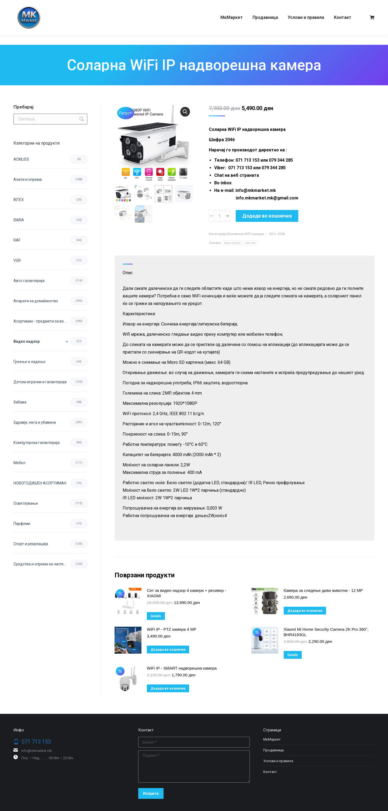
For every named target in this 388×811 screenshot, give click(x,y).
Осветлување (25, 503)
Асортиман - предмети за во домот (42, 321)
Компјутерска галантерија (36, 442)
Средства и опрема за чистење (41, 564)
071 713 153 (34, 5)
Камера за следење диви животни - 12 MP (323, 590)
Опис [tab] (128, 272)
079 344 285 (65, 5)
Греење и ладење (29, 361)
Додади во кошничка (267, 216)
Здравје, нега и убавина (34, 422)
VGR (17, 260)
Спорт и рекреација (30, 544)
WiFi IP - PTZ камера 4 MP (171, 629)
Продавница (273, 750)
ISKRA (18, 220)
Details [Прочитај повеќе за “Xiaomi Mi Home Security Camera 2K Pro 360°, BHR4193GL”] (292, 655)
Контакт (270, 772)
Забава (19, 402)
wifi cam (250, 243)
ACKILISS (21, 159)
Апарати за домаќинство (35, 301)
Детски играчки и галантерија (40, 382)
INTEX (18, 200)
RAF (16, 240)
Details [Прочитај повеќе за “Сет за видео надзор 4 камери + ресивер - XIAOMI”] (156, 616)
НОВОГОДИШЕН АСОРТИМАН (39, 483)
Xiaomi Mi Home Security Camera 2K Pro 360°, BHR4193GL (326, 632)
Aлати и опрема (27, 179)
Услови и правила (278, 761)
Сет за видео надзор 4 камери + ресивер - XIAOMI (186, 593)
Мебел (19, 463)
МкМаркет (272, 739)
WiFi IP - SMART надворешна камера (182, 668)
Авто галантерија (28, 281)
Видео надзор (26, 341)
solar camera (232, 243)
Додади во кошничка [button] (304, 611)
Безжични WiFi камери (245, 234)
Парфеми (21, 523)
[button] (185, 112)
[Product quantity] (219, 216)
